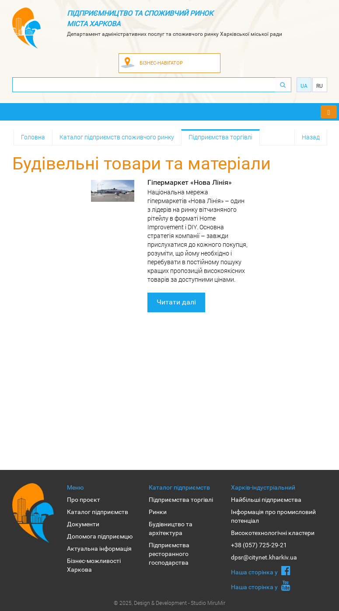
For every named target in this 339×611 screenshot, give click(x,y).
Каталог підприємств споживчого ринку (116, 137)
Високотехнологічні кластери (273, 532)
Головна (33, 137)
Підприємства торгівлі (220, 137)
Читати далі (176, 302)
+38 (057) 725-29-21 (259, 545)
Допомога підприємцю (100, 536)
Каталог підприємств (97, 511)
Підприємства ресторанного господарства (169, 554)
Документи (83, 524)
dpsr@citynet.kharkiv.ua (264, 557)
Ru (319, 86)
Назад (311, 137)
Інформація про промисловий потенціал (273, 516)
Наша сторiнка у (260, 570)
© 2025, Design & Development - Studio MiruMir (169, 602)
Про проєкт (83, 499)
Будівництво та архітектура (170, 528)
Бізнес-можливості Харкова (94, 565)
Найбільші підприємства (266, 499)
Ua (304, 86)
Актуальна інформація (99, 548)
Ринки (158, 511)
